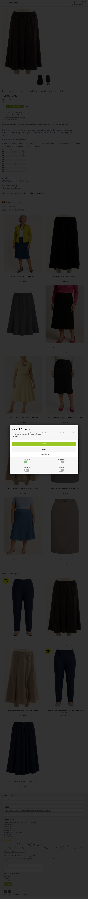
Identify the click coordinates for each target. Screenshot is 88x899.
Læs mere (15, 436)
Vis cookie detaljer (44, 454)
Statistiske (61, 469)
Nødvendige (27, 460)
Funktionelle (27, 469)
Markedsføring (61, 460)
